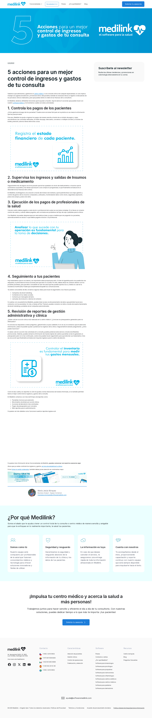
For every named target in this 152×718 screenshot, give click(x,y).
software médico (18, 103)
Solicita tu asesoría (133, 4)
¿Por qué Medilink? (75, 4)
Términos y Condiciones (76, 708)
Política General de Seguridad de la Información (129, 708)
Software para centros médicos (106, 682)
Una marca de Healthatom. (16, 659)
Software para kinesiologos (105, 663)
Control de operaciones (75, 660)
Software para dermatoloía (104, 688)
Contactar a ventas (102, 657)
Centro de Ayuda (129, 654)
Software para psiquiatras (104, 669)
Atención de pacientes (74, 654)
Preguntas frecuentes (130, 660)
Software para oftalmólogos (105, 676)
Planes (63, 4)
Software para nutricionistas (105, 672)
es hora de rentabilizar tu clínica (52, 466)
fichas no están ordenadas (20, 469)
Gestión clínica (72, 657)
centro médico (39, 94)
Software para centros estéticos (106, 679)
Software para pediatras (103, 685)
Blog (85, 4)
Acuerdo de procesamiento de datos (99, 708)
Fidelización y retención (75, 663)
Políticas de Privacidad (58, 708)
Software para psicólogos (104, 666)
